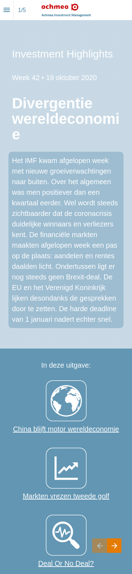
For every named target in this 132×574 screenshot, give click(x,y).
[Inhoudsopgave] (6, 10)
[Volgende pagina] (114, 545)
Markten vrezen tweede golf (66, 496)
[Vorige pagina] (99, 545)
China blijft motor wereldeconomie (66, 429)
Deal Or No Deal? (66, 563)
